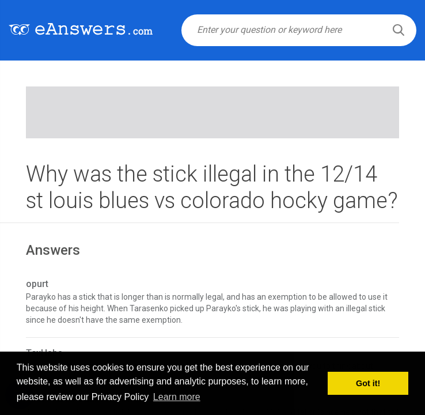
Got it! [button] (368, 383)
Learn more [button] (176, 397)
